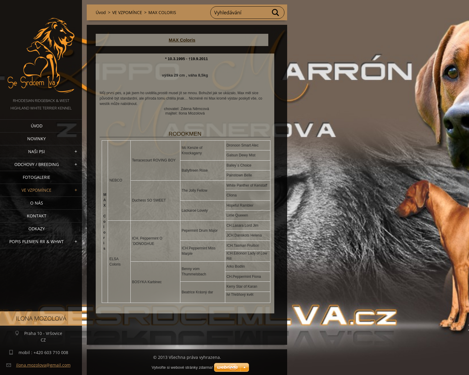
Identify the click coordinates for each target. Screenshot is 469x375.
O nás (36, 203)
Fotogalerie (36, 177)
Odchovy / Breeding (36, 164)
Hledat (276, 12)
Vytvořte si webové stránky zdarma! (182, 367)
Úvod (36, 126)
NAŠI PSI (36, 151)
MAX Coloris (182, 39)
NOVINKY (36, 138)
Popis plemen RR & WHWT (36, 241)
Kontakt (36, 216)
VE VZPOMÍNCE (36, 190)
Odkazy (36, 228)
